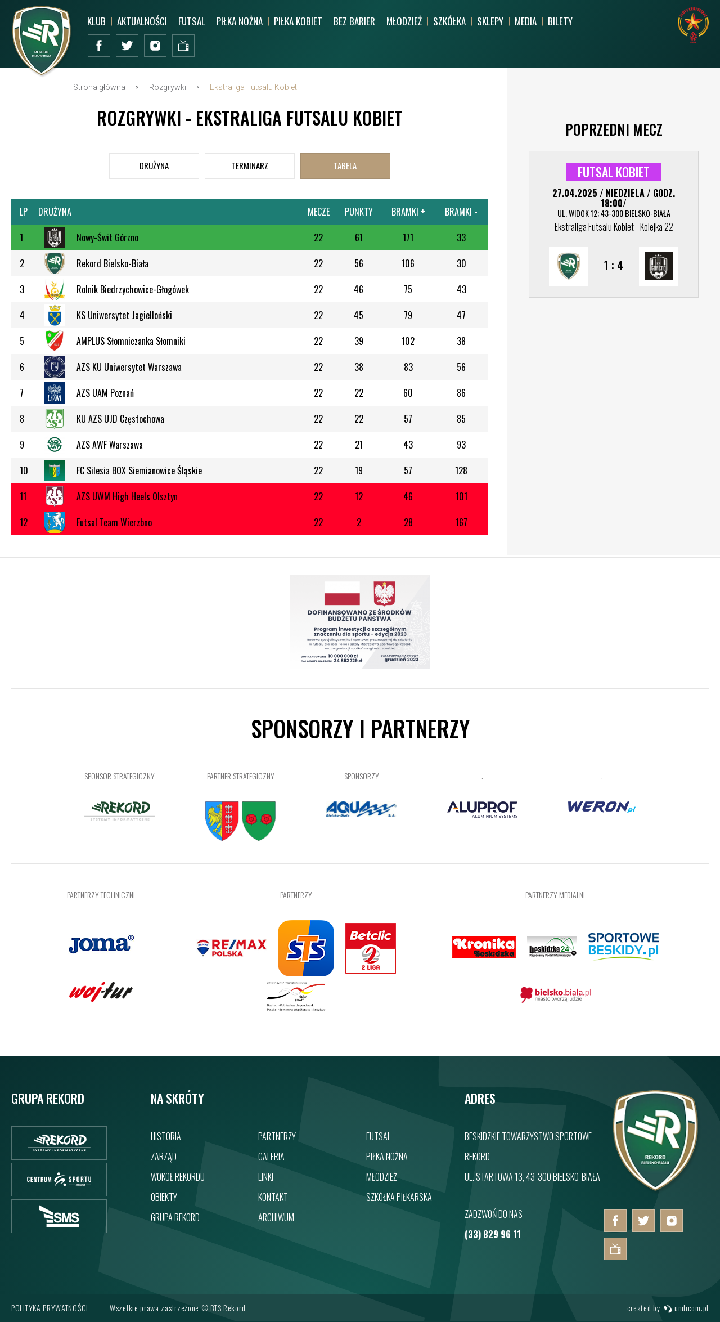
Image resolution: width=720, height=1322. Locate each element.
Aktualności (142, 21)
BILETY (560, 21)
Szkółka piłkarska (399, 1197)
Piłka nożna (240, 21)
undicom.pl (686, 1308)
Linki (265, 1177)
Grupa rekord (175, 1217)
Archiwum (276, 1217)
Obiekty (164, 1197)
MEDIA (526, 21)
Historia (166, 1136)
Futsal (191, 21)
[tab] (154, 166)
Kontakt (273, 1197)
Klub (96, 21)
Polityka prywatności (49, 1308)
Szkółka (449, 21)
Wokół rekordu (178, 1177)
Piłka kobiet (298, 21)
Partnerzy (277, 1136)
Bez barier (354, 21)
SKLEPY (490, 21)
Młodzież (404, 21)
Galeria (271, 1156)
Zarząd (164, 1156)
